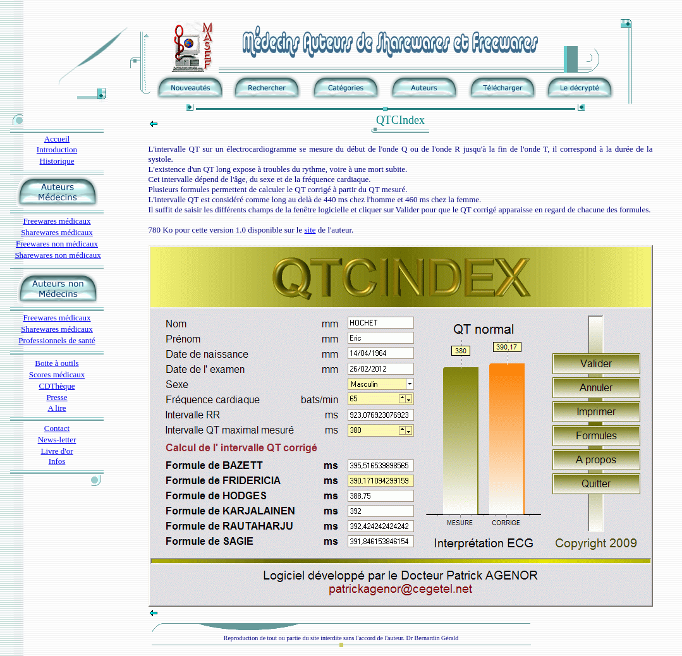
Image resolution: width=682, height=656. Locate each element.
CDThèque (57, 386)
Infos (57, 461)
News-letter (57, 439)
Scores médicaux (57, 374)
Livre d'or (56, 451)
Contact (57, 428)
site (309, 229)
